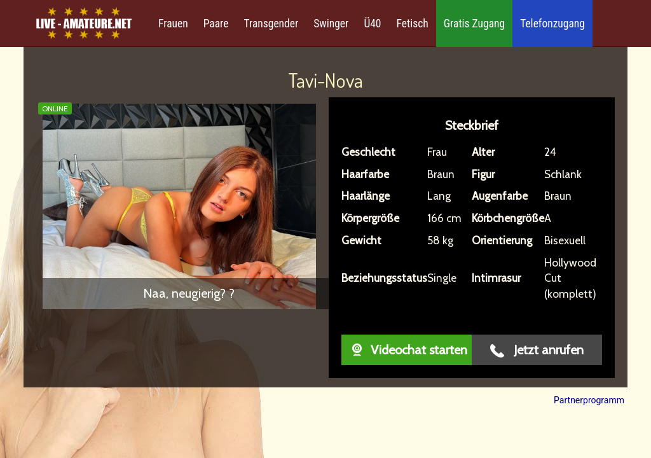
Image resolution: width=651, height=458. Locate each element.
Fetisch (412, 23)
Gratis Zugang (474, 23)
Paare (216, 23)
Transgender (270, 23)
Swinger (330, 23)
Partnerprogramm (589, 400)
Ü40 (372, 23)
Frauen (173, 23)
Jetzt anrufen (537, 350)
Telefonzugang (552, 23)
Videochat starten (406, 349)
